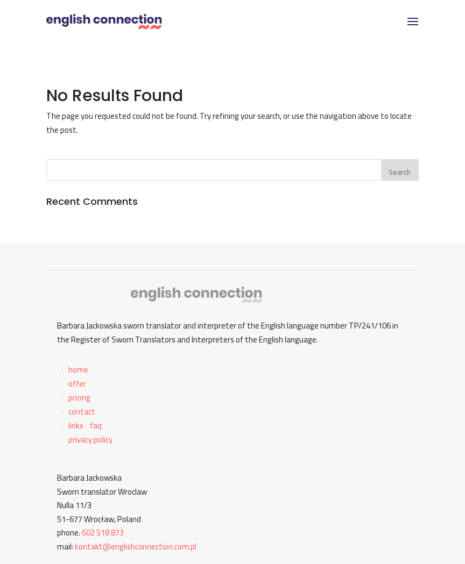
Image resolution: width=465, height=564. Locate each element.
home (78, 369)
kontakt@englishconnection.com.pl (135, 546)
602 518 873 (103, 532)
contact (81, 411)
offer (77, 383)
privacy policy (90, 439)
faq (96, 425)
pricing (79, 397)
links (75, 425)
